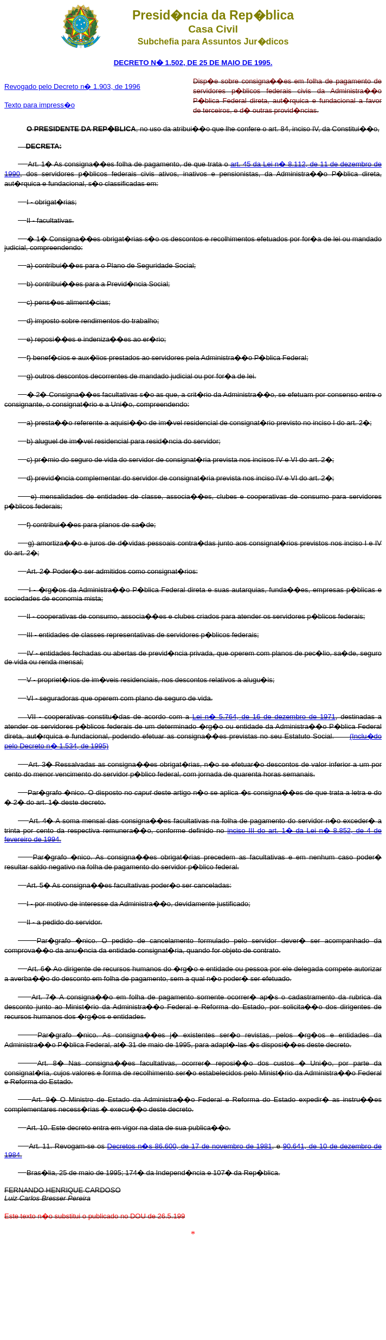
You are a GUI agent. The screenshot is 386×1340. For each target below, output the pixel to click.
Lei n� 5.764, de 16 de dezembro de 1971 (264, 717)
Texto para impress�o (39, 105)
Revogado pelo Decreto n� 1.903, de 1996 (72, 86)
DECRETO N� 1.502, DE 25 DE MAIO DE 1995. (193, 63)
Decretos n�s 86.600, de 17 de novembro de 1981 (189, 1146)
